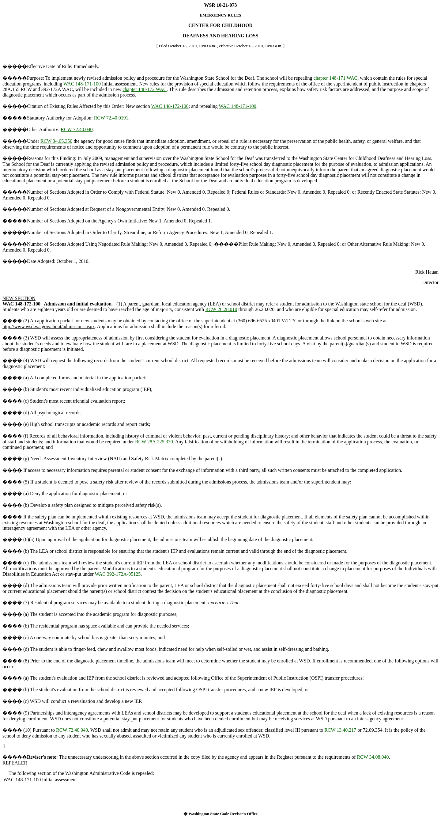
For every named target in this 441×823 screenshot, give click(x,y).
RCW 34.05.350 (56, 141)
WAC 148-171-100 (82, 83)
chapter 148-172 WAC (145, 89)
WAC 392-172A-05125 (118, 574)
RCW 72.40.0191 (111, 117)
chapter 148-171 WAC (336, 78)
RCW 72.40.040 (76, 129)
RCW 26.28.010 (221, 309)
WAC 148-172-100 (170, 106)
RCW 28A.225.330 (154, 441)
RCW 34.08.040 (373, 757)
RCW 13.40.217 (340, 730)
